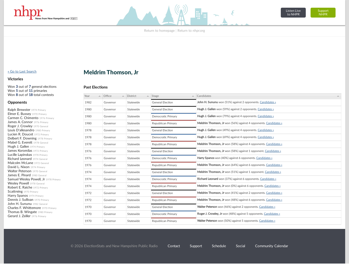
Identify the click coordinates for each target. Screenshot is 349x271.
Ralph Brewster (19, 110)
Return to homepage (159, 30)
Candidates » (268, 102)
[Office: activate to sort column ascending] (114, 96)
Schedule (219, 246)
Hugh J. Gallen (18, 146)
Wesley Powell (18, 183)
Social (240, 246)
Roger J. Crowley (20, 126)
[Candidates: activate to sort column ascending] (268, 96)
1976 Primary (46, 118)
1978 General (40, 143)
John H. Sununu (20, 204)
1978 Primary (44, 139)
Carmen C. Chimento (23, 118)
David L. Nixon (19, 167)
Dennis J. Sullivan (20, 200)
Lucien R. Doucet (20, 134)
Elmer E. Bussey (19, 114)
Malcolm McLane (20, 163)
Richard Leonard (20, 159)
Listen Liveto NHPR (293, 12)
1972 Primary (41, 134)
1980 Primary (42, 130)
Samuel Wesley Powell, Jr (26, 179)
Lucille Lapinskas (20, 155)
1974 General (40, 159)
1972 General (41, 163)
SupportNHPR (323, 12)
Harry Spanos (18, 195)
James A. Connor (20, 122)
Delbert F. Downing (22, 138)
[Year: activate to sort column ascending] (93, 96)
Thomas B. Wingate (22, 212)
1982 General (40, 204)
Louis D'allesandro (21, 130)
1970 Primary (39, 114)
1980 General (39, 175)
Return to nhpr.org (191, 30)
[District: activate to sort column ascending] (138, 96)
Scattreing (15, 191)
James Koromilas (20, 150)
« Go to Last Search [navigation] (22, 71)
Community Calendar (271, 246)
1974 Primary (38, 110)
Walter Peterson (19, 171)
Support (196, 246)
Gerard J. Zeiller (19, 216)
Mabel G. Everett (20, 142)
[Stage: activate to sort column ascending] (173, 96)
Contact (174, 246)
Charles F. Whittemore (24, 208)
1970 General (40, 126)
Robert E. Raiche (20, 187)
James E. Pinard (19, 175)
